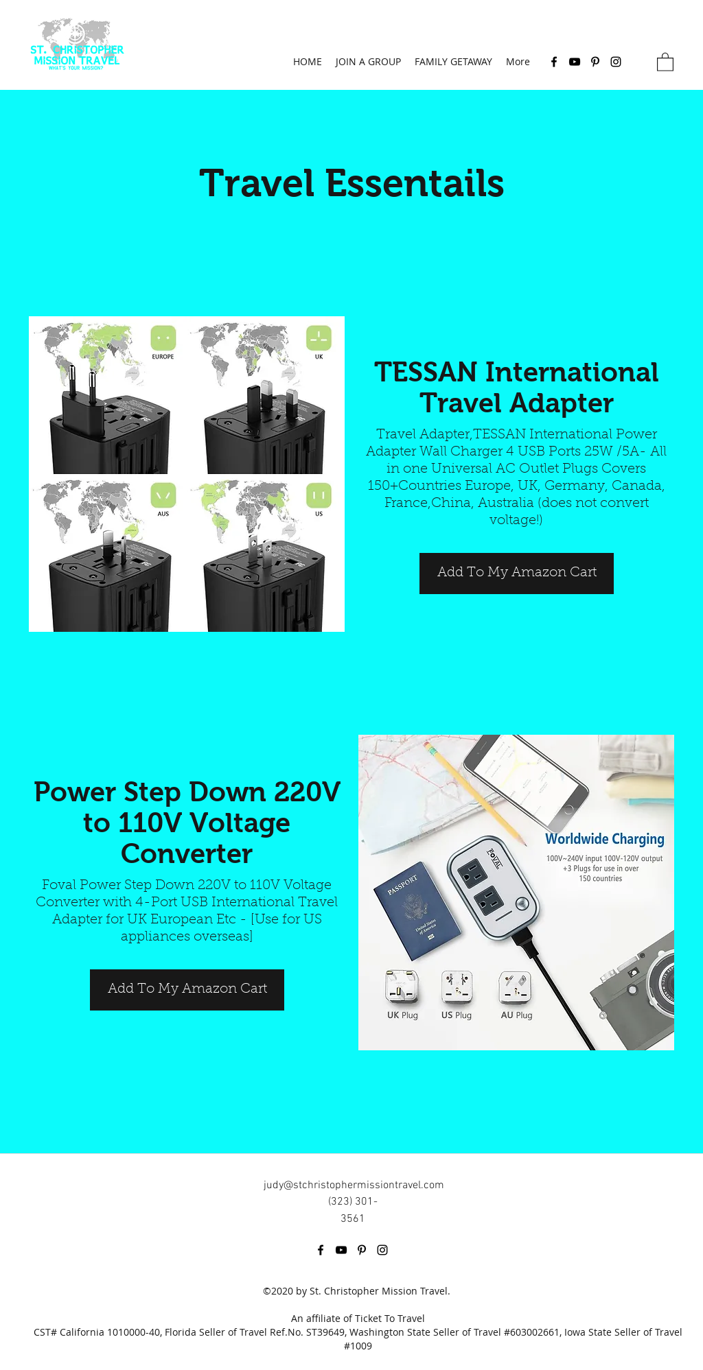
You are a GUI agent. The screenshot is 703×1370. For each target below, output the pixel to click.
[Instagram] (616, 62)
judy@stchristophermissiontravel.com (354, 1185)
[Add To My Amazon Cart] (516, 573)
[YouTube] (574, 62)
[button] (665, 61)
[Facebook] (554, 62)
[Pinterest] (595, 62)
